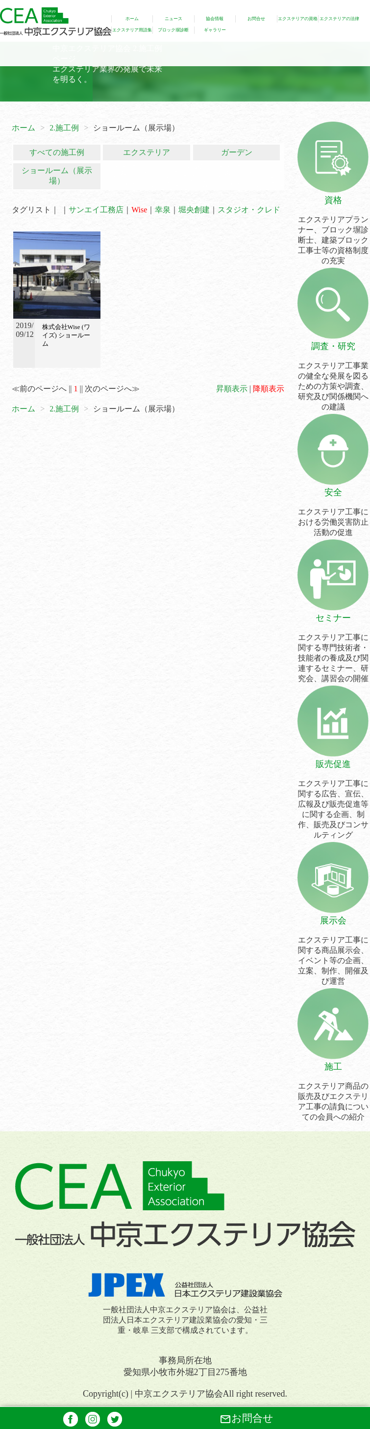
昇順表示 (231, 388)
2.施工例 (64, 128)
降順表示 (268, 388)
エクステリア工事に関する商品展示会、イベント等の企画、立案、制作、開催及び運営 (333, 950)
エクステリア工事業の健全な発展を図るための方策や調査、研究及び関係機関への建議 (333, 375)
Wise (139, 209)
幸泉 (163, 209)
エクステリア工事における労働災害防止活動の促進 (333, 511)
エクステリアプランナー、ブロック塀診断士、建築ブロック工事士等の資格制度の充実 (333, 229)
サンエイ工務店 (96, 209)
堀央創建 (194, 209)
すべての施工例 (56, 152)
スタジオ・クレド (249, 209)
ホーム (23, 128)
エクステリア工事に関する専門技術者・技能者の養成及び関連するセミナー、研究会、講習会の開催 (333, 647)
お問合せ (246, 1418)
